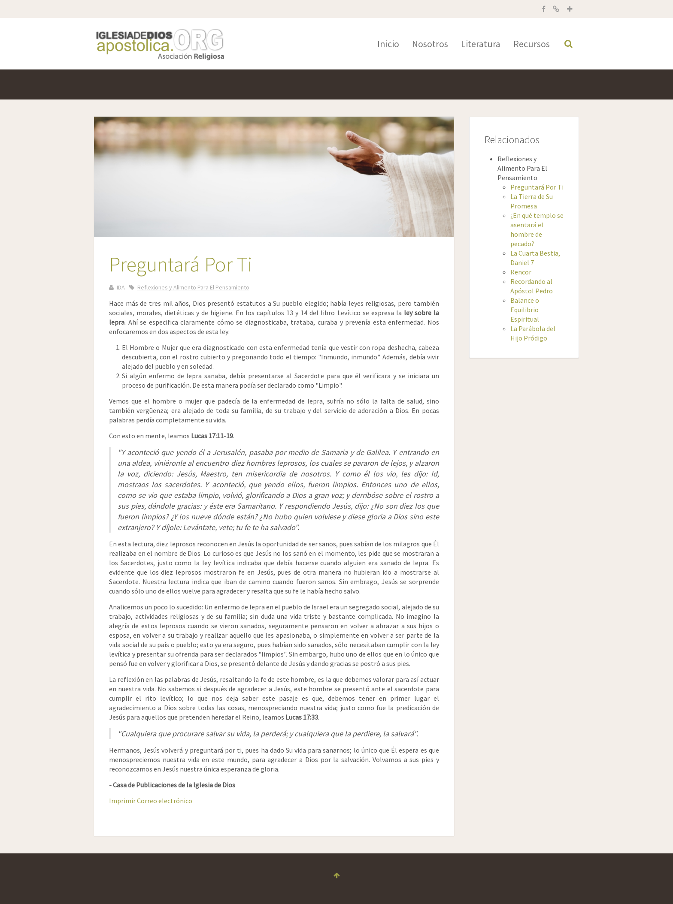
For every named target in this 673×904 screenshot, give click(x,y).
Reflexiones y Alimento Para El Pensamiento (193, 287)
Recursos (531, 44)
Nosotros (430, 44)
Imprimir (123, 800)
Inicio (388, 44)
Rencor (520, 272)
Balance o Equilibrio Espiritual (524, 309)
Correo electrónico (164, 800)
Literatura (480, 44)
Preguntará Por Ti (537, 187)
